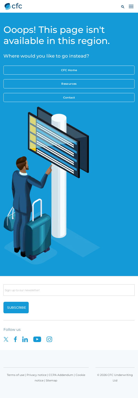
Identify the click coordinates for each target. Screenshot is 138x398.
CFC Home (69, 70)
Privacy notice (36, 375)
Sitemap (51, 380)
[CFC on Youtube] (40, 339)
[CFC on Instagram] (52, 339)
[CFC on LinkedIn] (27, 339)
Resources (68, 83)
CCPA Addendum (61, 375)
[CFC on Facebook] (18, 339)
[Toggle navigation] (131, 6)
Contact (69, 97)
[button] (122, 6)
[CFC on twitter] (8, 339)
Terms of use (15, 375)
